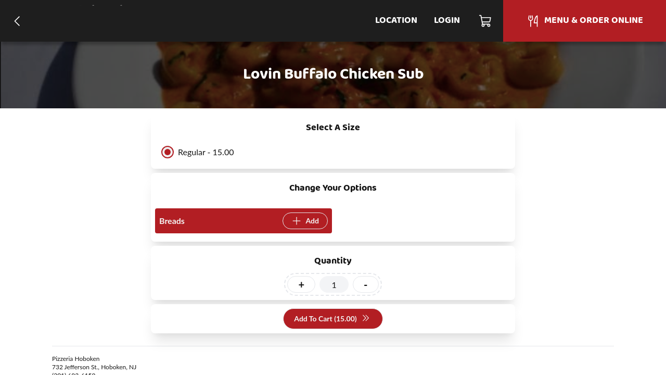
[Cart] (485, 21)
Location (396, 20)
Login (447, 20)
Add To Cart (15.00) (331, 319)
